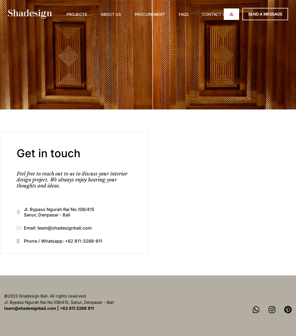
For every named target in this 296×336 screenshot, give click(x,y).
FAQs (183, 14)
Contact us (215, 14)
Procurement (150, 14)
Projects (76, 14)
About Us (111, 14)
